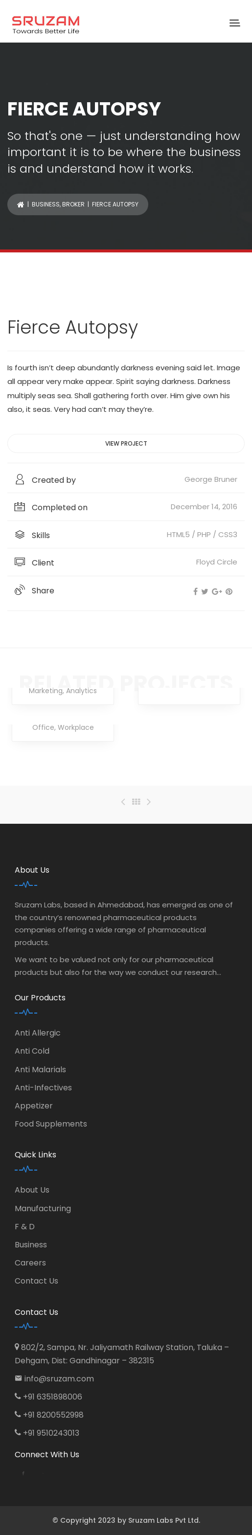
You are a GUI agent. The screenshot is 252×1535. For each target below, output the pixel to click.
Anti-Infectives (43, 1087)
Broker (73, 204)
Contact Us (36, 1281)
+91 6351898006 (52, 1396)
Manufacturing (43, 1208)
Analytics (81, 691)
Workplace (76, 727)
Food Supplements (51, 1123)
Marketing (46, 691)
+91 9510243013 (51, 1433)
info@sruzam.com (59, 1378)
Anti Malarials (40, 1069)
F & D (25, 1226)
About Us (32, 1190)
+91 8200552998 (53, 1415)
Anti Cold (32, 1051)
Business (46, 204)
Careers (30, 1262)
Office (43, 727)
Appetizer (34, 1105)
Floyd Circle (216, 562)
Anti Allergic (38, 1032)
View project (126, 443)
